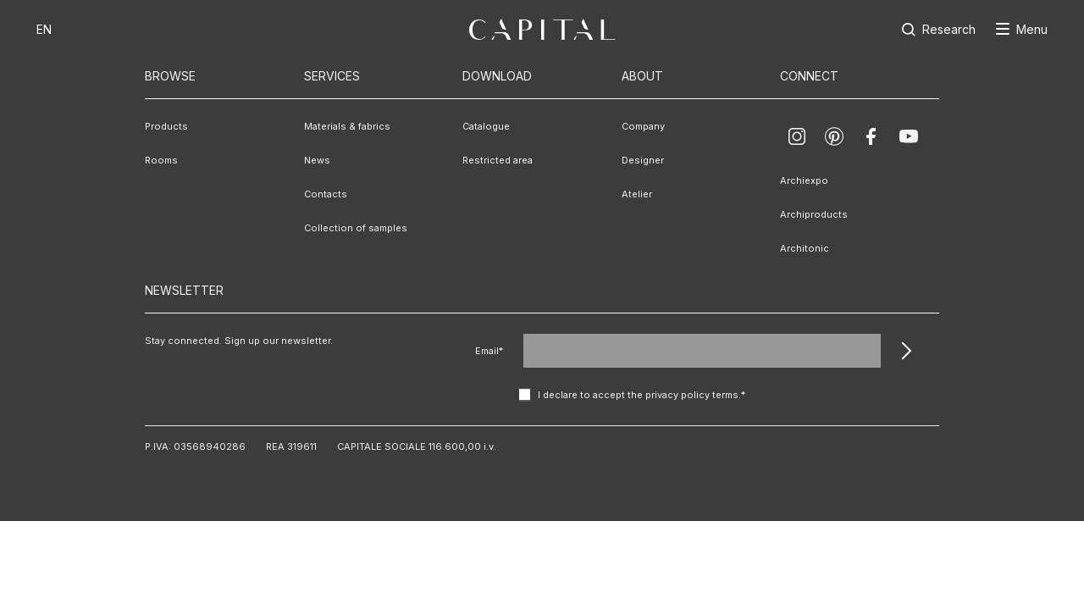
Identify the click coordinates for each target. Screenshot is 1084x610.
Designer (643, 160)
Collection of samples (355, 228)
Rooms (161, 160)
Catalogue (486, 126)
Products (166, 126)
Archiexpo (804, 180)
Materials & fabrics (347, 126)
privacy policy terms (691, 395)
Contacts (325, 194)
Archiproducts (814, 214)
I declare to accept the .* (641, 395)
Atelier (637, 194)
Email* (489, 351)
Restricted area (497, 160)
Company (643, 126)
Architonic (804, 248)
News (317, 160)
